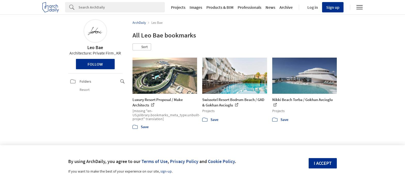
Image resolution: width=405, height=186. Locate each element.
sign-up (166, 171)
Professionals (249, 7)
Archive (286, 7)
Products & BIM (219, 7)
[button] (142, 47)
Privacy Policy (184, 161)
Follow (95, 64)
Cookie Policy (221, 161)
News (270, 7)
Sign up (332, 7)
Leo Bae (95, 47)
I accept (323, 163)
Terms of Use (155, 161)
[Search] (122, 7)
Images (196, 7)
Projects (178, 7)
